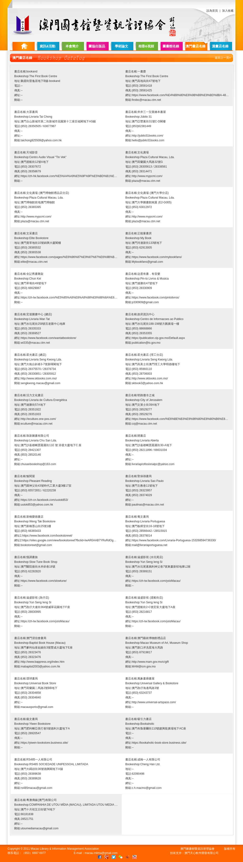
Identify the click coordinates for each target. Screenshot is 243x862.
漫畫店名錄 (220, 46)
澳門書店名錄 (196, 46)
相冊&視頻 (146, 46)
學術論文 (121, 46)
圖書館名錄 (171, 46)
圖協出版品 (97, 46)
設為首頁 (212, 10)
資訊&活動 (47, 46)
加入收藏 (228, 10)
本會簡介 (72, 46)
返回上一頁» (223, 57)
